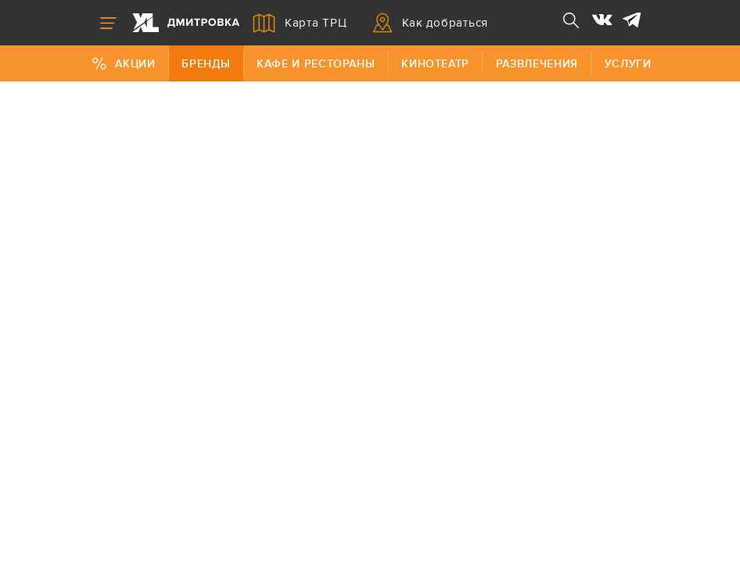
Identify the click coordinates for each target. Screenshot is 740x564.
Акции (123, 64)
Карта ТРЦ (300, 23)
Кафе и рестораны (316, 63)
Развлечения (537, 63)
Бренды (205, 63)
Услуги (628, 63)
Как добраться (430, 23)
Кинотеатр (435, 63)
